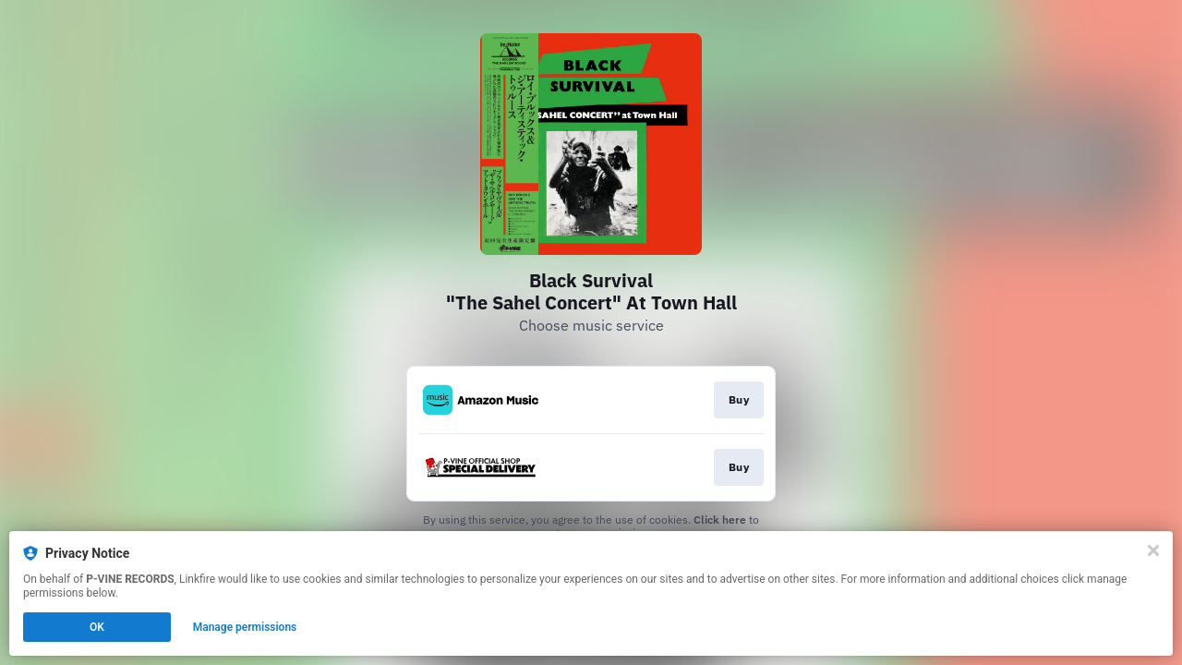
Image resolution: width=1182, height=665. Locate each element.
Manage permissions (245, 627)
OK (97, 627)
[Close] (1153, 550)
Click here (720, 519)
